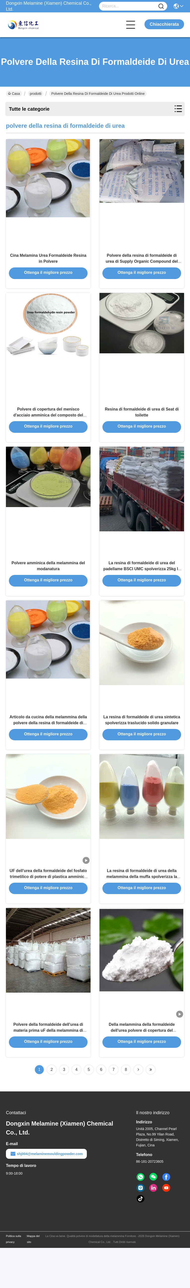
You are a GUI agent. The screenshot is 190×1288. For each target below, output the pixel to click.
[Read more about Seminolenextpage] (138, 1109)
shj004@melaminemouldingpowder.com (46, 1194)
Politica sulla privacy (13, 1279)
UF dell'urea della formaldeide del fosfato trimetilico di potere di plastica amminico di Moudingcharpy (48, 909)
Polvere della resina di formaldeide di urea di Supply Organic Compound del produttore (142, 267)
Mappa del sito (33, 1279)
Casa (14, 94)
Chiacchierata (164, 24)
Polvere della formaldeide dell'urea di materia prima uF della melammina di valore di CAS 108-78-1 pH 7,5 (48, 1069)
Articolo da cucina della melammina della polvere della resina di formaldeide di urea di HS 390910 (48, 749)
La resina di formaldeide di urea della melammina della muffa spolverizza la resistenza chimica (141, 909)
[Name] (161, 6)
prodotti (36, 94)
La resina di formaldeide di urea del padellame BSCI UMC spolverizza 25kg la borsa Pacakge (141, 588)
